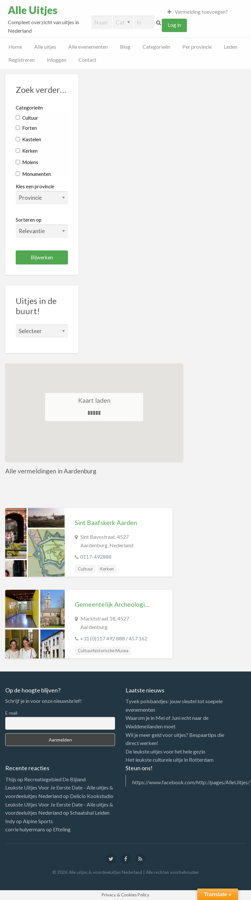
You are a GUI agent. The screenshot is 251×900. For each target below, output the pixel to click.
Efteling (62, 829)
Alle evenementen (88, 47)
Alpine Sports (38, 821)
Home (15, 47)
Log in (174, 25)
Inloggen (56, 60)
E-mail (11, 713)
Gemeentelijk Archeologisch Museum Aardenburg (144, 604)
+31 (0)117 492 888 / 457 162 (113, 638)
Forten (26, 128)
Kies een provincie (35, 186)
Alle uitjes (45, 47)
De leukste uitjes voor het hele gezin (165, 751)
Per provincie (197, 47)
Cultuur (27, 118)
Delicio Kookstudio (91, 796)
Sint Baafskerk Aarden (106, 522)
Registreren (21, 60)
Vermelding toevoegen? (197, 12)
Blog (125, 47)
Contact (87, 60)
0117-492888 (95, 556)
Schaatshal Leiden (89, 812)
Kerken (27, 151)
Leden (230, 47)
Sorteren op (42, 227)
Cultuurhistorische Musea (103, 650)
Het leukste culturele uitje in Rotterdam (169, 759)
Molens (27, 162)
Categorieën (156, 47)
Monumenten (33, 174)
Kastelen (28, 139)
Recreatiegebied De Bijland (55, 779)
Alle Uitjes (33, 10)
